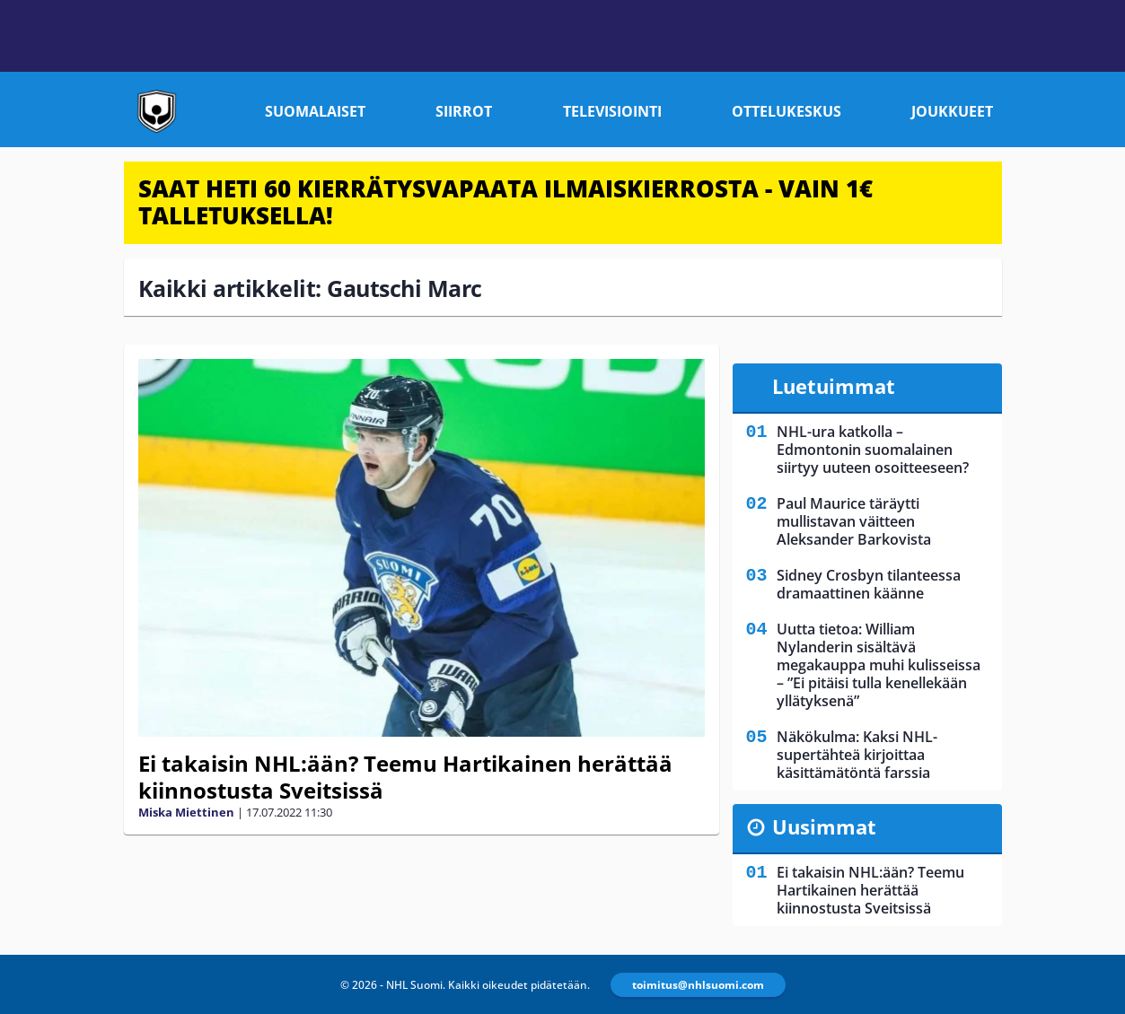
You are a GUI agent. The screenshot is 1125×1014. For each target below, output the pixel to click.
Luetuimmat (833, 385)
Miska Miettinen (186, 812)
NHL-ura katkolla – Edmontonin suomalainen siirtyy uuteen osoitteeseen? (873, 449)
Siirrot (463, 111)
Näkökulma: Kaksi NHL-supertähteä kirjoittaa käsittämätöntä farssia (857, 754)
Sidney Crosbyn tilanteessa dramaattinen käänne (869, 584)
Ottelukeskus (786, 111)
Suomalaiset (315, 111)
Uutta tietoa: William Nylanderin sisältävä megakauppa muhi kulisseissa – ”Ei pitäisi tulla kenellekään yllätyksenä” (878, 665)
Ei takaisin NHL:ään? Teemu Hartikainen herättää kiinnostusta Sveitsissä (405, 776)
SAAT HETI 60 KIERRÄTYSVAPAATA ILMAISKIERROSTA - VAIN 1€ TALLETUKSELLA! (505, 202)
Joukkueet (952, 111)
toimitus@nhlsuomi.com (698, 984)
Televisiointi (612, 111)
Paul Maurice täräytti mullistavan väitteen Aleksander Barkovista (854, 521)
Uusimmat (824, 826)
